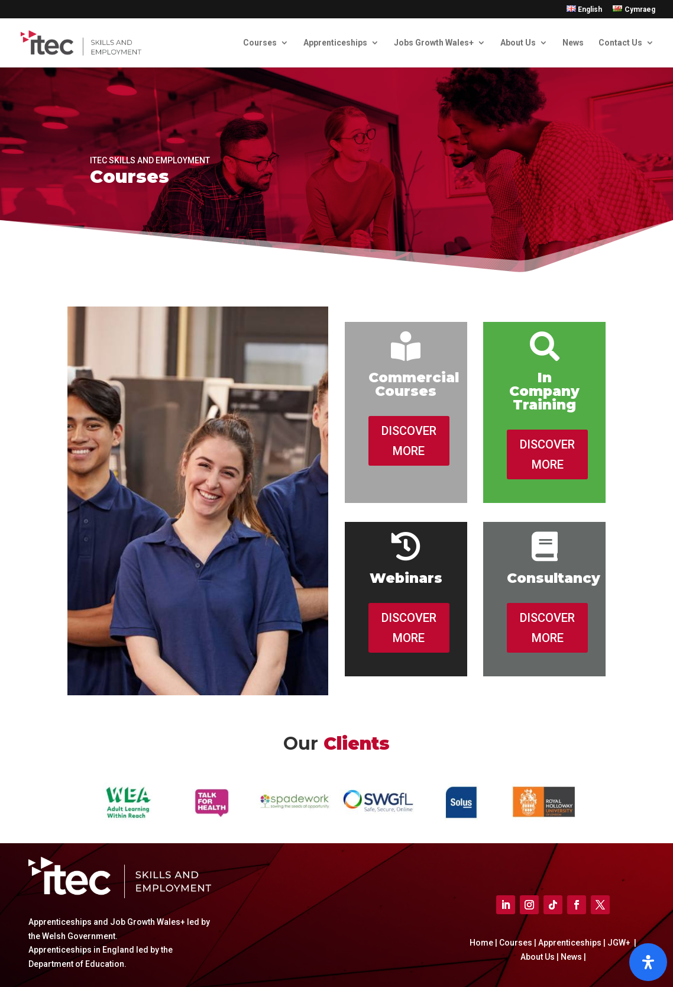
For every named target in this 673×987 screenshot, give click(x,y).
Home (482, 942)
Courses (260, 42)
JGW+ (619, 942)
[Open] (648, 962)
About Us (518, 42)
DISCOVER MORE (408, 441)
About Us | (539, 957)
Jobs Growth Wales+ (434, 42)
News (573, 42)
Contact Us (620, 42)
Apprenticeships (335, 42)
